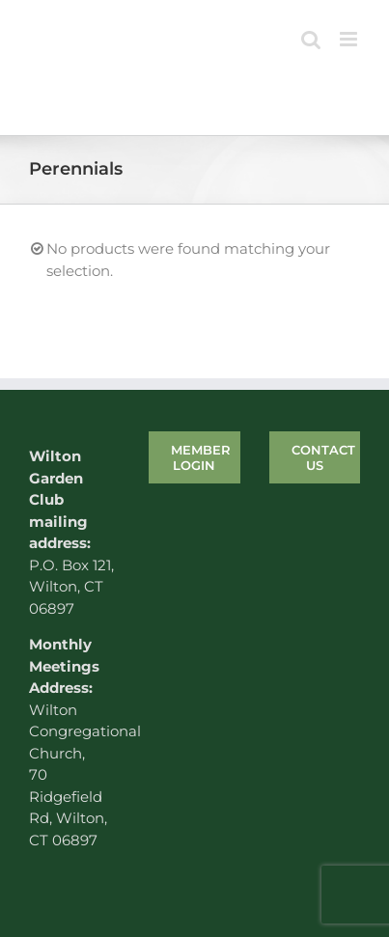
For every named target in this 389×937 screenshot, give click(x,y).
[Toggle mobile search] (310, 39)
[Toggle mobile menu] (350, 39)
